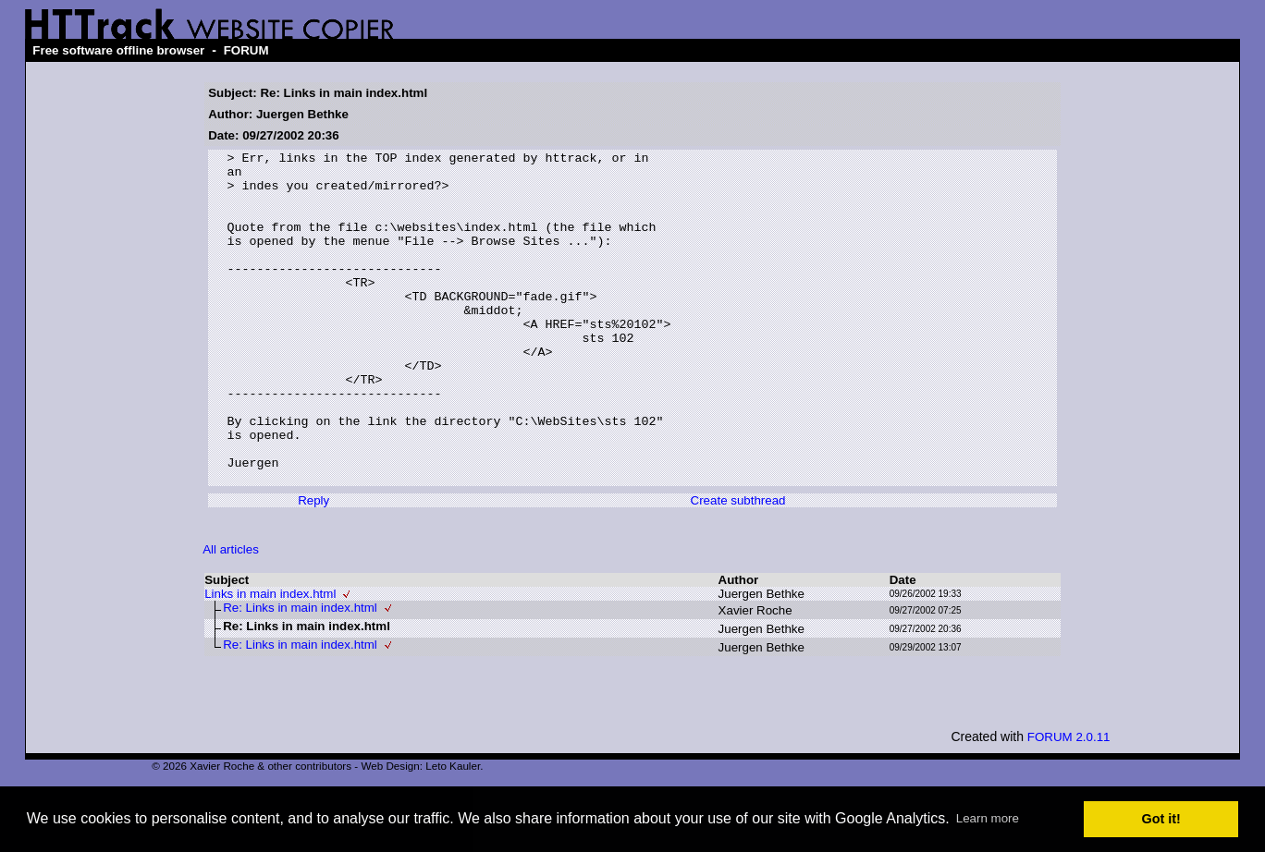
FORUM (246, 50)
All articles (231, 616)
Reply (313, 567)
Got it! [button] (1161, 818)
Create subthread (738, 567)
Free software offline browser (118, 50)
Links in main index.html (270, 660)
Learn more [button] (987, 818)
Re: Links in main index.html (300, 674)
